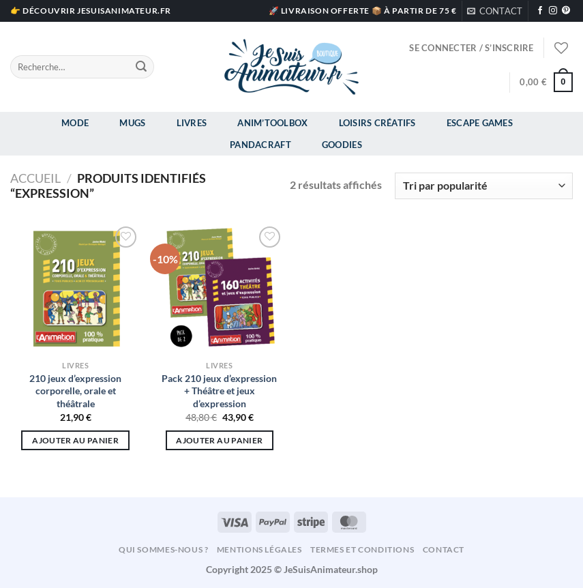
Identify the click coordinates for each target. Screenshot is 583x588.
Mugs (132, 122)
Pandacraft (260, 144)
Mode (75, 122)
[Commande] (484, 186)
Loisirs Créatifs (377, 122)
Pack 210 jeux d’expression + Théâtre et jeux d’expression (219, 390)
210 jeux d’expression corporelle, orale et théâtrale (75, 390)
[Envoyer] (141, 66)
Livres (192, 122)
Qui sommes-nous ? (163, 549)
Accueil (35, 178)
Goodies (342, 144)
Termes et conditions (362, 549)
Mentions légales (259, 549)
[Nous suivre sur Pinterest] (566, 11)
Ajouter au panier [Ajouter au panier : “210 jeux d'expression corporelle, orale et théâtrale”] (75, 440)
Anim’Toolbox (272, 122)
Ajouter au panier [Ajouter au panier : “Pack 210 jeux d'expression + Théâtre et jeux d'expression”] (219, 440)
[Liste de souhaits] (561, 48)
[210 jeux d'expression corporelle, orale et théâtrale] (75, 288)
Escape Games (480, 122)
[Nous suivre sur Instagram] (553, 11)
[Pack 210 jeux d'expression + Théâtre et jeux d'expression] (219, 288)
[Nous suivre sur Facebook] (540, 11)
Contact (443, 549)
